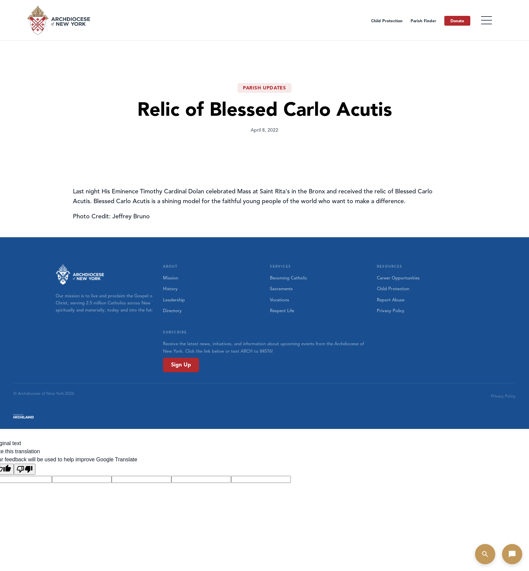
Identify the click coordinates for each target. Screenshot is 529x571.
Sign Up (181, 364)
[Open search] (485, 554)
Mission (170, 278)
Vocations (279, 300)
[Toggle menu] (486, 20)
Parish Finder (423, 20)
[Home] (59, 20)
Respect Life (282, 311)
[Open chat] (512, 554)
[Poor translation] (24, 469)
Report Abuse (391, 300)
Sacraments (281, 289)
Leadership (174, 300)
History (170, 289)
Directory (172, 311)
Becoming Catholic (288, 278)
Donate (457, 20)
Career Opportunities (398, 278)
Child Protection (386, 20)
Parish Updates (264, 88)
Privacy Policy (391, 311)
